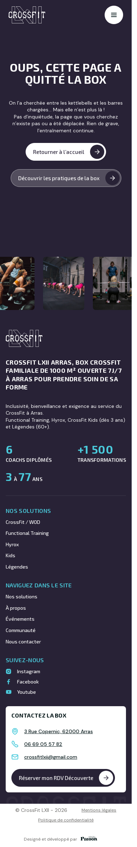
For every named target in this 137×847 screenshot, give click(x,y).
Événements (20, 619)
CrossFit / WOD (23, 522)
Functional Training (27, 533)
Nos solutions (21, 596)
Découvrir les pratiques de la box (69, 178)
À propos (16, 608)
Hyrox (12, 544)
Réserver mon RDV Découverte (66, 778)
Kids (10, 555)
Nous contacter (23, 641)
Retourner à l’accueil (68, 152)
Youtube (26, 692)
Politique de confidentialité (66, 820)
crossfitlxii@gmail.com (50, 757)
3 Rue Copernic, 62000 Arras (58, 731)
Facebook (28, 682)
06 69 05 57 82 (43, 744)
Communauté (21, 630)
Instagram (28, 671)
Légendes (17, 567)
